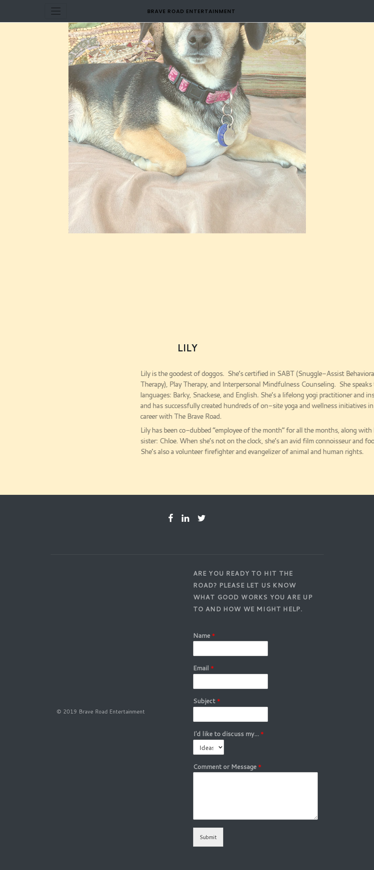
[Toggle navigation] (56, 11)
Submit (208, 837)
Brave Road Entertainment (191, 11)
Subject (206, 701)
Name (204, 636)
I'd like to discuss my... (228, 734)
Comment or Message (227, 767)
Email (203, 668)
